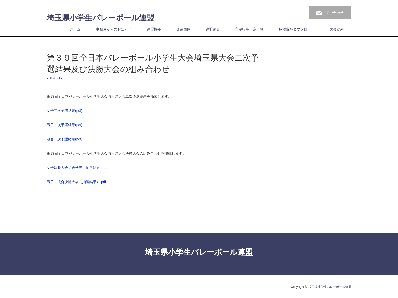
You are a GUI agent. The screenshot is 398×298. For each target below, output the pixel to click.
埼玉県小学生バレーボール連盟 (100, 18)
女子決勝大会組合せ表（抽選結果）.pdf (78, 168)
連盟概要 (154, 29)
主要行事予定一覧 (249, 29)
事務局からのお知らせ (113, 29)
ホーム (75, 29)
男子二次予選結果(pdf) (64, 125)
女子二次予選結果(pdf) (64, 111)
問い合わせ (335, 13)
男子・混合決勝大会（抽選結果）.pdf (76, 182)
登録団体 (183, 29)
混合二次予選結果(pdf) (64, 139)
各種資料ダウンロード (296, 29)
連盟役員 (213, 29)
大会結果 (336, 29)
